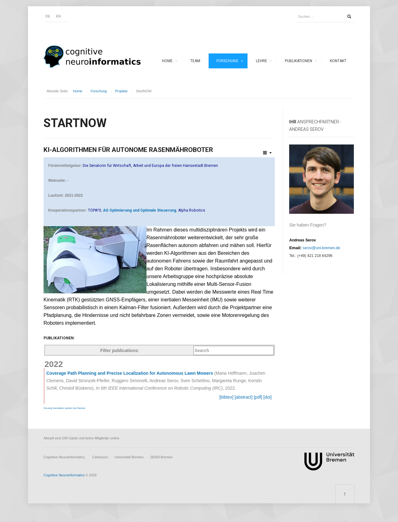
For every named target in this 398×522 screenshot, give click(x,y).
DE (47, 16)
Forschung (227, 61)
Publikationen (298, 61)
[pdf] (258, 397)
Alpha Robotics (191, 210)
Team (195, 61)
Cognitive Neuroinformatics (64, 475)
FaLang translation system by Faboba (64, 408)
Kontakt (338, 61)
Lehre (261, 61)
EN (58, 16)
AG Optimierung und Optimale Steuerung (139, 210)
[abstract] (243, 397)
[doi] (267, 397)
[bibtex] (226, 397)
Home (167, 61)
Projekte (121, 91)
